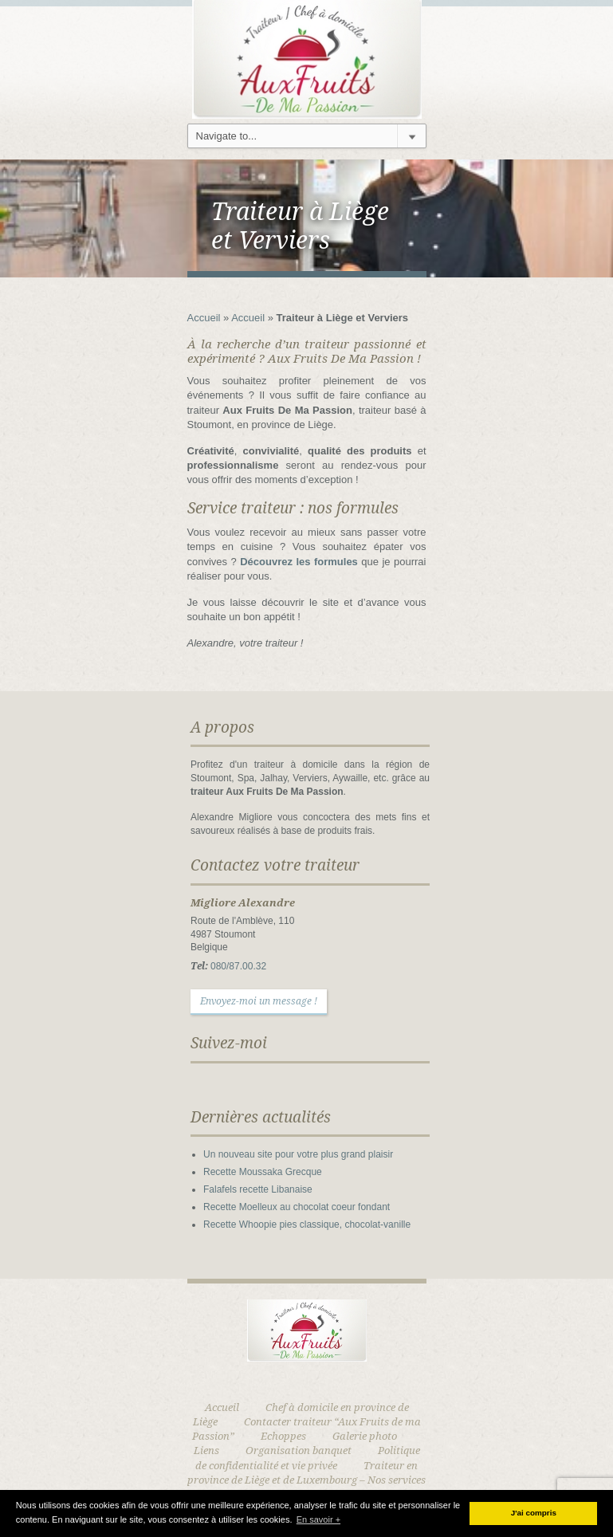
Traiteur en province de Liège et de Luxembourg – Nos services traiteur (306, 1480)
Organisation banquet (299, 1450)
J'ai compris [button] (533, 1512)
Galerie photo (364, 1436)
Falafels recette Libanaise (257, 1189)
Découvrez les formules (299, 562)
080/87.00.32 (238, 966)
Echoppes (283, 1436)
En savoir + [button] (318, 1519)
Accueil (204, 318)
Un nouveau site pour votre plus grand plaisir (298, 1154)
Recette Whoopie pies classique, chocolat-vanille (307, 1224)
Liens (206, 1450)
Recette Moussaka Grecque (262, 1171)
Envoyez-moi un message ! (258, 1001)
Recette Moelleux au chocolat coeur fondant (296, 1207)
